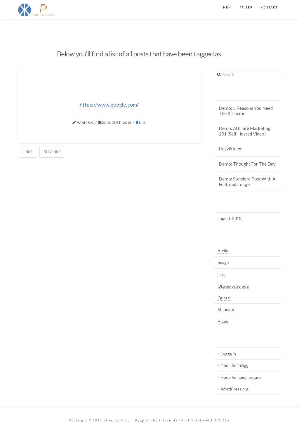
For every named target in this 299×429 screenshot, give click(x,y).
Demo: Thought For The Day (247, 163)
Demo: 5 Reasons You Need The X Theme (246, 110)
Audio (223, 250)
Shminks (52, 152)
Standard (226, 309)
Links (27, 152)
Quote (224, 297)
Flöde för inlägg (234, 365)
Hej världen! (231, 148)
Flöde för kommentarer (241, 377)
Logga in (228, 353)
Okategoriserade (233, 286)
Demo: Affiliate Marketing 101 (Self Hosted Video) (245, 131)
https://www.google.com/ (109, 104)
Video (223, 321)
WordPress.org (234, 388)
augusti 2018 (229, 218)
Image (223, 262)
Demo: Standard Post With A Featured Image (247, 181)
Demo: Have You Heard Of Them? (109, 92)
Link (141, 122)
